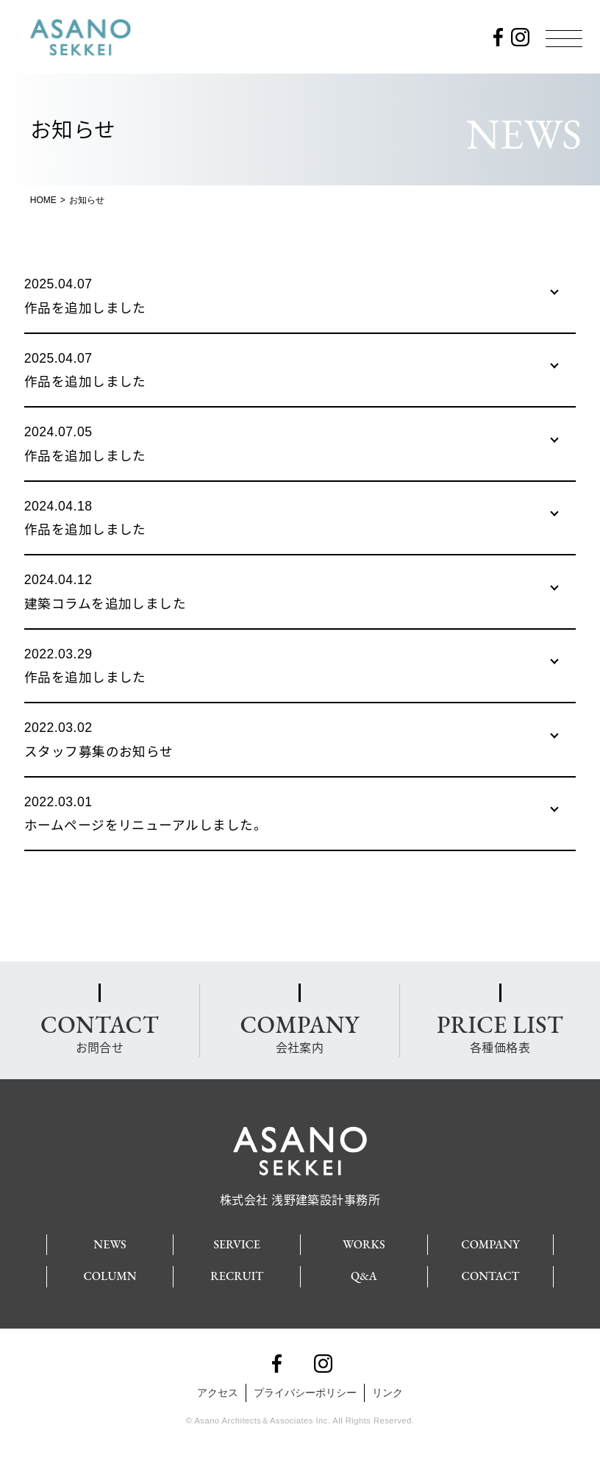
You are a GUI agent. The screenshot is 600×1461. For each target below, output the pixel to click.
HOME (43, 200)
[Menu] (564, 38)
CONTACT (491, 1276)
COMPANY (490, 1244)
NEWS (109, 1244)
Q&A (364, 1276)
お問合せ (99, 1032)
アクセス (217, 1392)
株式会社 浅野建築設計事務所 (300, 1193)
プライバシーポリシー (305, 1392)
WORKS (364, 1244)
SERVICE (236, 1244)
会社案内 (299, 1032)
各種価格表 (500, 1032)
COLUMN (109, 1276)
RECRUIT (236, 1276)
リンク (387, 1392)
